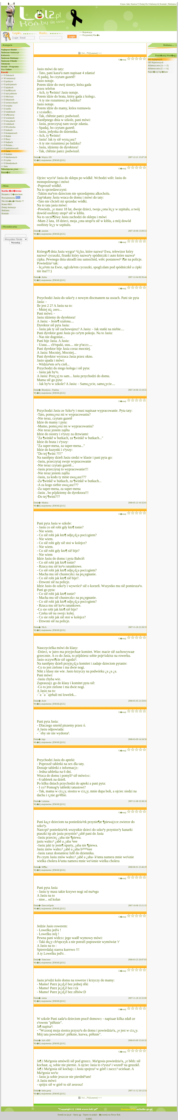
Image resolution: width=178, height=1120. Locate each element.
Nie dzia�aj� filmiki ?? (13, 201)
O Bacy (7, 139)
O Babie (7, 136)
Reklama (172, 4)
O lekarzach (9, 99)
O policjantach (10, 84)
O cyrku (7, 160)
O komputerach (10, 133)
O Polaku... (9, 145)
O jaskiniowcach (11, 148)
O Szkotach (9, 75)
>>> (100, 53)
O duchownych (10, 157)
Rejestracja (87, 32)
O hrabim (8, 154)
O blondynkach (10, 163)
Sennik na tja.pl (64, 1114)
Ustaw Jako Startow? (129, 4)
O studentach (9, 112)
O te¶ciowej (9, 115)
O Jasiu (7, 151)
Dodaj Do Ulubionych (149, 4)
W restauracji (9, 78)
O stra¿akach (9, 121)
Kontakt (163, 4)
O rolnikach (9, 124)
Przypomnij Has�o (91, 35)
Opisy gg (77, 1114)
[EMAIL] (57, 160)
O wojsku (8, 106)
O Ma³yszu (8, 96)
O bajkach (8, 142)
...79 (87, 53)
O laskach (8, 130)
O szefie (7, 109)
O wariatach (9, 118)
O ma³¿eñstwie (10, 93)
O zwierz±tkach (11, 102)
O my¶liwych (10, 90)
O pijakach (8, 87)
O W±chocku (9, 127)
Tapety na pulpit (90, 1114)
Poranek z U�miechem (12, 194)
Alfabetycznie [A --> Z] (158, 65)
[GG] (63, 160)
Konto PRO (7, 204)
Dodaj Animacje (9, 207)
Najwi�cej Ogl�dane (158, 72)
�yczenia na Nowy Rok (109, 1114)
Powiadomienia (11, 198)
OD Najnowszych (155, 62)
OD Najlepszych (155, 59)
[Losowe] (93, 53)
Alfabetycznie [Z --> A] (158, 68)
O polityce (8, 81)
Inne (6, 166)
